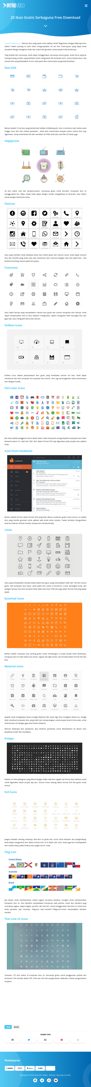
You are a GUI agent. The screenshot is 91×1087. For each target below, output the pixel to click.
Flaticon (11, 211)
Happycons (13, 150)
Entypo (10, 733)
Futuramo (12, 273)
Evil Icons (12, 785)
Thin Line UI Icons (17, 909)
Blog (16, 1027)
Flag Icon (11, 843)
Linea (9, 529)
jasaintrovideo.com (13, 55)
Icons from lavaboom (19, 452)
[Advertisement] (45, 1006)
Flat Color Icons (15, 391)
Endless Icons (14, 329)
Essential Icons (15, 596)
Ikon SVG (11, 78)
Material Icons (15, 662)
